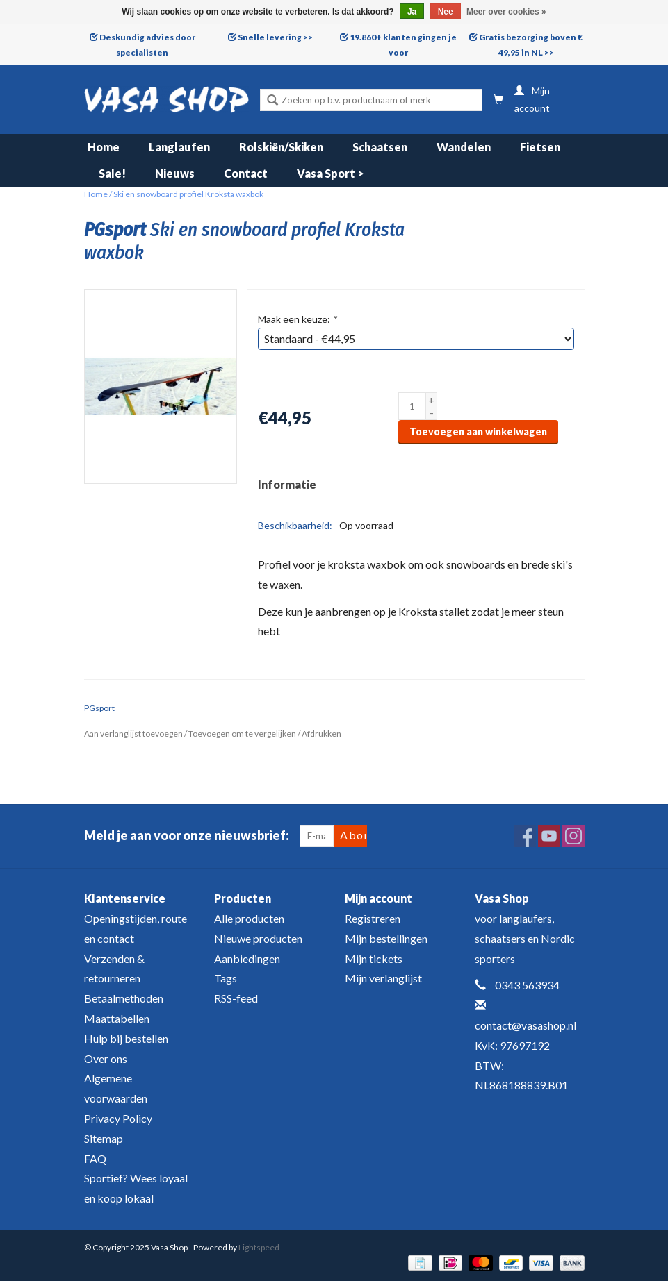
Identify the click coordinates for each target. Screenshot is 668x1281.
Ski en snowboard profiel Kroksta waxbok (188, 194)
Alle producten (249, 918)
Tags (225, 978)
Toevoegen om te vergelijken (243, 733)
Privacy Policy (118, 1118)
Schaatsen (379, 146)
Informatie (287, 484)
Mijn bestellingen (386, 938)
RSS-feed (236, 998)
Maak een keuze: (297, 319)
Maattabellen (116, 1018)
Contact (246, 173)
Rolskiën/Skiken (281, 146)
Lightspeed (258, 1247)
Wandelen (464, 146)
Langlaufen (179, 146)
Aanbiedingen (247, 958)
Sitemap (103, 1138)
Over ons (105, 1058)
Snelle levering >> (275, 37)
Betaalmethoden (123, 998)
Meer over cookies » (506, 12)
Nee (445, 12)
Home (104, 146)
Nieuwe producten (258, 938)
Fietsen (540, 146)
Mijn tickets (373, 958)
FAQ (95, 1158)
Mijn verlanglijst (383, 978)
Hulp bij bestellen (126, 1038)
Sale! (112, 173)
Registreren (372, 918)
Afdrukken (321, 733)
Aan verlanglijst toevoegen (133, 733)
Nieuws (175, 173)
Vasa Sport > (330, 173)
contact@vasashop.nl (525, 1025)
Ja (411, 12)
